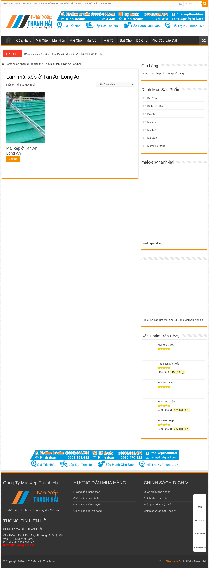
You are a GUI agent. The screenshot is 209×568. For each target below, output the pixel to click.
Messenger (200, 515)
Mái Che (76, 40)
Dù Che (141, 40)
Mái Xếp (42, 40)
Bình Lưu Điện (156, 106)
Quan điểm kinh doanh (157, 491)
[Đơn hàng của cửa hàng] (115, 84)
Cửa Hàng (23, 40)
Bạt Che (126, 40)
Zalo (199, 502)
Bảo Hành (200, 529)
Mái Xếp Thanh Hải (194, 561)
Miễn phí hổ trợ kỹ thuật (158, 504)
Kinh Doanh (200, 542)
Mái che (152, 122)
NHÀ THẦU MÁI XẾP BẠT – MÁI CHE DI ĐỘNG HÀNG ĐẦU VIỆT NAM (42, 3)
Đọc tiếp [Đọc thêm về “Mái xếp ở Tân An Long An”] (13, 158)
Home (8, 63)
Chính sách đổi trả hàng (87, 510)
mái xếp (8, 40)
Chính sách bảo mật (155, 498)
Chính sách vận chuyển (87, 504)
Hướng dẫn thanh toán (86, 491)
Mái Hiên (58, 40)
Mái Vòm (92, 40)
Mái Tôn (110, 40)
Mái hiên (152, 130)
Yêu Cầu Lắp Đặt (164, 40)
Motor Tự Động (156, 145)
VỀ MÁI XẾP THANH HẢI (98, 3)
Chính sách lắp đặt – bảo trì (160, 510)
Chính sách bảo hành (86, 498)
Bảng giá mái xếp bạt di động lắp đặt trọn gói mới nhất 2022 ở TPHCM (63, 53)
